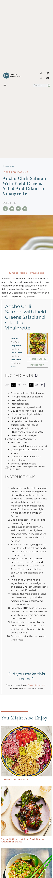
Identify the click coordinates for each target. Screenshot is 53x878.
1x (31, 384)
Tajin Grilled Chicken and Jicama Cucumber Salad (23, 840)
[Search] (49, 85)
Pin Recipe (37, 365)
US (13, 384)
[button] (5, 85)
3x (42, 384)
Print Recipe (37, 273)
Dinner (8, 172)
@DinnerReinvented (36, 685)
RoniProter (16, 342)
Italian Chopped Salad (16, 779)
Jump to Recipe (18, 273)
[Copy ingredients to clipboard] (36, 375)
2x (36, 384)
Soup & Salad (20, 172)
